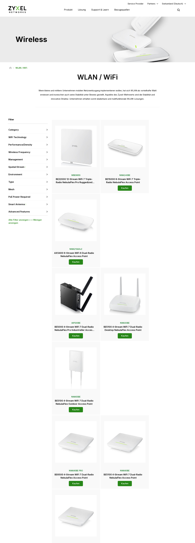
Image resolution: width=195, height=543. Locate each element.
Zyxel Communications (160, 530)
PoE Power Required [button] (19, 196)
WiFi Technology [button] (17, 137)
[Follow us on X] (27, 526)
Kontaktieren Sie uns (97, 475)
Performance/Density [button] (20, 144)
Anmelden (38, 509)
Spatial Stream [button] (28, 167)
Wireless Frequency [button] (19, 152)
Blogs (107, 525)
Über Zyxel (155, 516)
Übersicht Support (66, 496)
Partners (151, 3)
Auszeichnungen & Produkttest (117, 516)
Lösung (82, 9)
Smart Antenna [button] (28, 204)
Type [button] (11, 182)
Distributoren (110, 500)
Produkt (68, 9)
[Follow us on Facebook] (6, 526)
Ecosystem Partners (159, 505)
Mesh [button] (11, 189)
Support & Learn (100, 9)
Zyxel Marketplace (112, 496)
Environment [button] (15, 174)
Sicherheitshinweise (67, 510)
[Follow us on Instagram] (34, 526)
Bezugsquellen (122, 9)
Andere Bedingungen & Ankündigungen (75, 514)
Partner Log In (157, 496)
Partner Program (158, 500)
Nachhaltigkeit (157, 521)
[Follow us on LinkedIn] (20, 526)
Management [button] (15, 159)
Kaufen (119, 188)
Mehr (119, 422)
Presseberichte (111, 511)
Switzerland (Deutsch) (172, 3)
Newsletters (110, 521)
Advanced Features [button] (19, 211)
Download (63, 505)
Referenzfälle (157, 525)
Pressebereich (112, 507)
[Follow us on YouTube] (13, 526)
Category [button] (13, 129)
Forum (61, 500)
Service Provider (135, 3)
